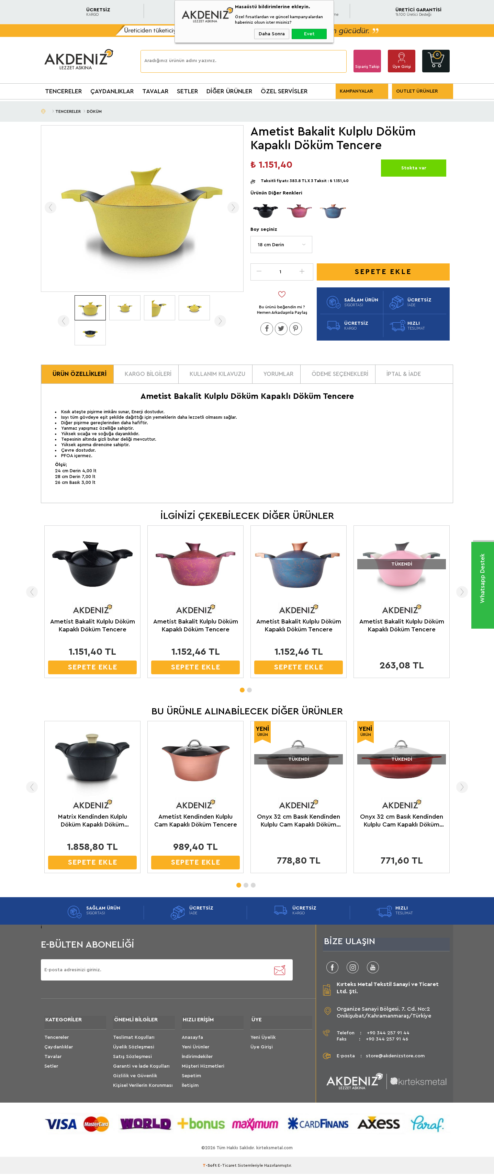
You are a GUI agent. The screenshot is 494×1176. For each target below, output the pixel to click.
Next (464, 593)
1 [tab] (242, 689)
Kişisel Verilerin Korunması (143, 1087)
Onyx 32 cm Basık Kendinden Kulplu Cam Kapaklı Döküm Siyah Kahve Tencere (298, 822)
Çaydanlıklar (58, 1049)
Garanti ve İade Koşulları (141, 1068)
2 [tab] (249, 689)
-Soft (210, 1167)
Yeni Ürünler (195, 1049)
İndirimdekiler (197, 1059)
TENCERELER (63, 91)
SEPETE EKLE (92, 669)
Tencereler (56, 1039)
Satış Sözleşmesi (132, 1059)
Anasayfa (192, 1039)
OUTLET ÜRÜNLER (417, 91)
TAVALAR (155, 91)
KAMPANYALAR (356, 91)
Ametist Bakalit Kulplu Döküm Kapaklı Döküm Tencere (92, 627)
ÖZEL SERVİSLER (284, 91)
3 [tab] (253, 884)
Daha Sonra (272, 34)
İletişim (190, 1087)
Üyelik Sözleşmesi (133, 1049)
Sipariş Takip (367, 66)
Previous (29, 593)
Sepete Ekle (383, 271)
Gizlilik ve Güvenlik (135, 1078)
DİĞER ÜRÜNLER (229, 91)
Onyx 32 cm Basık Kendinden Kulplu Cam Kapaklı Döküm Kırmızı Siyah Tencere (401, 822)
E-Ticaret (227, 1167)
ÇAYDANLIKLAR (112, 91)
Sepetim (191, 1078)
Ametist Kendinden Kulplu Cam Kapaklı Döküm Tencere (195, 822)
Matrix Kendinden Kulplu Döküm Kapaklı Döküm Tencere (92, 822)
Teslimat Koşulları (134, 1039)
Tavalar (52, 1059)
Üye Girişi (402, 66)
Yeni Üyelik (263, 1039)
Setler (51, 1068)
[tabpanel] (92, 605)
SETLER (187, 91)
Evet (309, 34)
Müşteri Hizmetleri (203, 1068)
